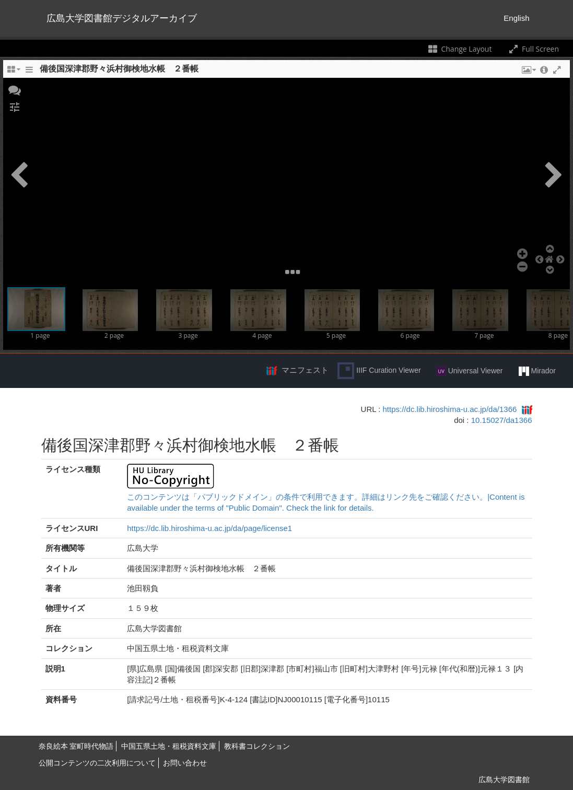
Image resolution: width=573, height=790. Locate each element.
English (516, 18)
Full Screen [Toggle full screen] (533, 49)
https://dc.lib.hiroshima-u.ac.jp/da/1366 (450, 409)
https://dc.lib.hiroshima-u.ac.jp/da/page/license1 (209, 528)
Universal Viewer (470, 371)
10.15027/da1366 (501, 420)
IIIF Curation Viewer (378, 370)
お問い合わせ (185, 763)
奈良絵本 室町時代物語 (76, 746)
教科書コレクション (257, 746)
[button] (14, 89)
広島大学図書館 (504, 779)
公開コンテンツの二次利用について (97, 763)
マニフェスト (305, 369)
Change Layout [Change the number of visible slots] (459, 49)
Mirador (537, 371)
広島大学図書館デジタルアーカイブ (121, 18)
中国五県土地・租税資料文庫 (168, 746)
